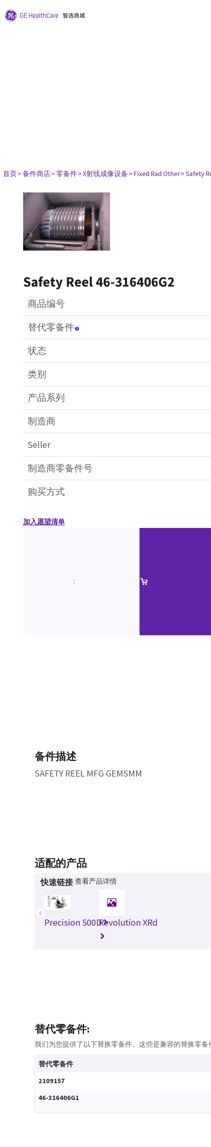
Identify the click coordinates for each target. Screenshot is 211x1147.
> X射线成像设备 (103, 173)
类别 (37, 374)
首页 (10, 173)
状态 (37, 351)
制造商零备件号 (60, 468)
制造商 (42, 421)
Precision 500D (76, 922)
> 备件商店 (34, 173)
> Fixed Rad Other (154, 173)
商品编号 (46, 304)
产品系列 (46, 398)
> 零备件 (64, 173)
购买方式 (46, 491)
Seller (39, 445)
